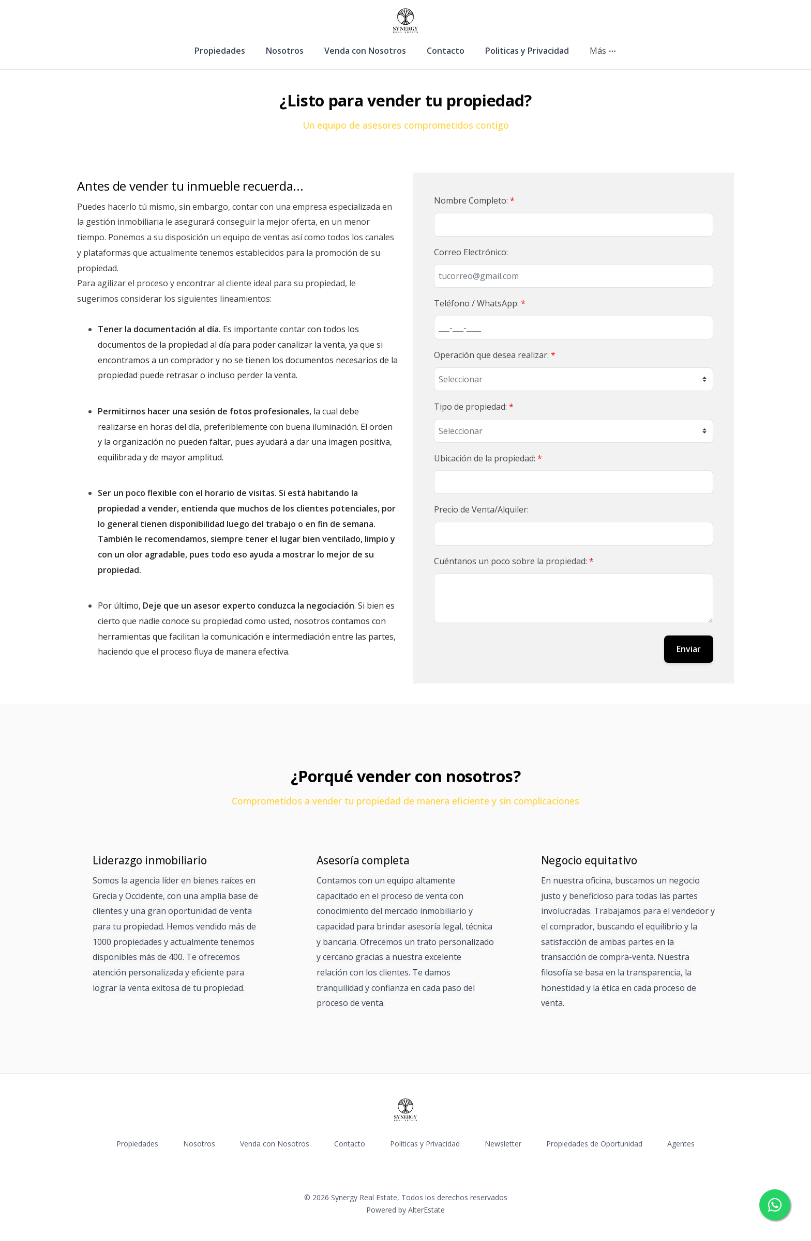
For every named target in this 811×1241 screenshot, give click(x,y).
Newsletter (503, 1144)
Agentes (681, 1144)
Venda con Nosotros (365, 50)
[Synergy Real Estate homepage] (405, 20)
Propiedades (219, 50)
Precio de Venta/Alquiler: (481, 509)
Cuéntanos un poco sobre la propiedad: (514, 561)
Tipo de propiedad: (474, 406)
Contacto (445, 50)
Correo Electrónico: (471, 252)
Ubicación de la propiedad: (488, 458)
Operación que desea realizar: (494, 355)
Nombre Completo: (474, 200)
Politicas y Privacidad (527, 50)
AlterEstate (426, 1210)
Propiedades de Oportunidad (594, 1144)
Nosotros (285, 50)
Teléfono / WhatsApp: (479, 303)
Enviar (689, 649)
